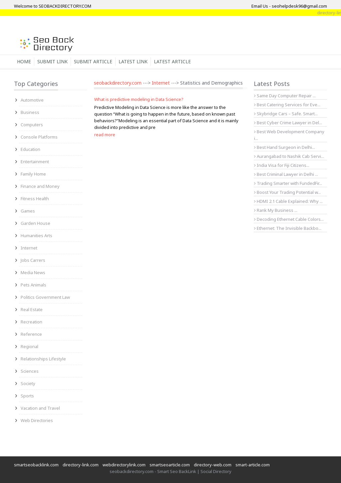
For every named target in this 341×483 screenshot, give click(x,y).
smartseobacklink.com (36, 465)
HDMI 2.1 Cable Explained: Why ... (288, 201)
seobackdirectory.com (118, 83)
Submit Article (93, 61)
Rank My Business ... (275, 210)
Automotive (32, 100)
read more (104, 135)
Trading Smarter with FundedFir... (288, 183)
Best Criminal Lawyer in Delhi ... (286, 174)
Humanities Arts (36, 236)
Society (28, 383)
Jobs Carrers (33, 260)
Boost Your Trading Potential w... (287, 192)
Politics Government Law (45, 297)
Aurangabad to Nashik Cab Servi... (289, 156)
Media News (33, 272)
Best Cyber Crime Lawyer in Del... (288, 123)
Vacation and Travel (40, 408)
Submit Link (52, 61)
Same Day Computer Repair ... (285, 96)
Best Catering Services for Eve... (287, 105)
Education (30, 149)
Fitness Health (35, 199)
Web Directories (37, 420)
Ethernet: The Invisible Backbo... (287, 228)
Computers (32, 125)
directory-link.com (81, 465)
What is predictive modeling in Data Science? (138, 99)
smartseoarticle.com (170, 465)
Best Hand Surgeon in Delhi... (284, 147)
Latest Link (133, 61)
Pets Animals (33, 285)
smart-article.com (252, 465)
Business (30, 112)
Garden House (35, 223)
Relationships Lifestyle (43, 359)
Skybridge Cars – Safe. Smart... (286, 114)
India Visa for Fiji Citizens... (281, 165)
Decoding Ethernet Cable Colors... (289, 219)
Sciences (30, 371)
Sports (27, 396)
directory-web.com (212, 465)
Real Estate (32, 309)
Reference (31, 334)
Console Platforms (39, 137)
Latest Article (172, 61)
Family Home (33, 174)
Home (24, 61)
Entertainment (35, 162)
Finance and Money (40, 186)
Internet (29, 248)
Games (28, 211)
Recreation (31, 322)
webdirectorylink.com (124, 465)
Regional (29, 346)
